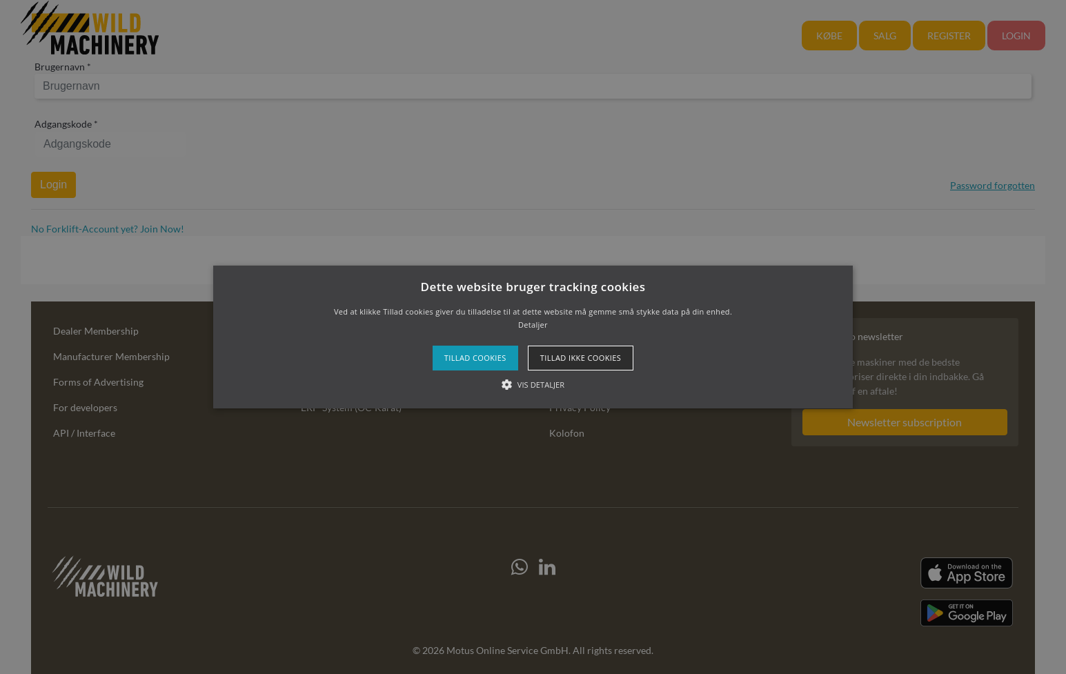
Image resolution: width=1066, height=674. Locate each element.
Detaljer (533, 324)
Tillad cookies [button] (475, 358)
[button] (533, 337)
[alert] (533, 337)
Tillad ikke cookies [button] (581, 358)
